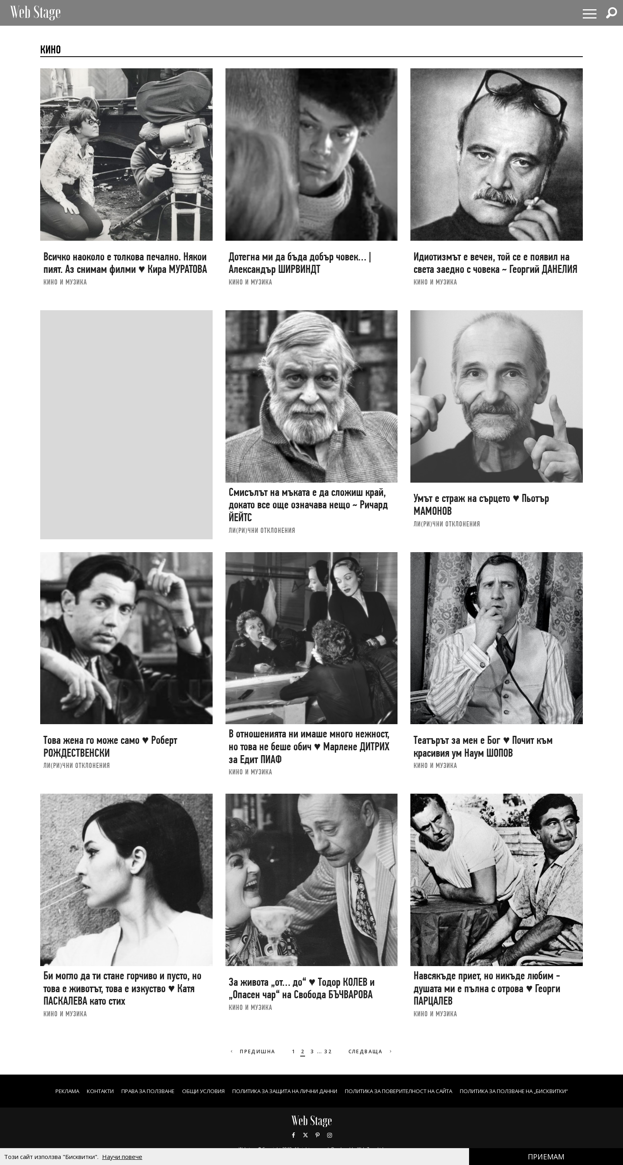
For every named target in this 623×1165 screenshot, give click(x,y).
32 (328, 1051)
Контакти (74, 1091)
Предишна (251, 1051)
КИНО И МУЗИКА (65, 282)
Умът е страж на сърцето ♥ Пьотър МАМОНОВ (481, 504)
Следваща (372, 1051)
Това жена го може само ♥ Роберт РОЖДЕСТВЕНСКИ (110, 746)
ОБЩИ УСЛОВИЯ (188, 1091)
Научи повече (122, 1157)
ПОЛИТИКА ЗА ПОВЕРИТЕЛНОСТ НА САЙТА (406, 1091)
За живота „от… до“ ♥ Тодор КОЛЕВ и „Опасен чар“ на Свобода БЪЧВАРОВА (302, 988)
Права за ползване (127, 1091)
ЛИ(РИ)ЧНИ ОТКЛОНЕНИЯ (262, 530)
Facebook (293, 1135)
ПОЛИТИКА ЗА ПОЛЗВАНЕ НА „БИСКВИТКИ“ (536, 1091)
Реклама (38, 1091)
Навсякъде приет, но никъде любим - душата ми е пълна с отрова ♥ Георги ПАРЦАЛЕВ (487, 988)
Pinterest (318, 1135)
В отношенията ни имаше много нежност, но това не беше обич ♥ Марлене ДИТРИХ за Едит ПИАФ (309, 746)
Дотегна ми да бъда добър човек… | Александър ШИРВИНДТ (300, 263)
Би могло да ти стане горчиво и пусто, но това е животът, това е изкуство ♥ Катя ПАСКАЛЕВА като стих (122, 988)
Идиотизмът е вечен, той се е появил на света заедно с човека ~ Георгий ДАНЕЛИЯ (496, 263)
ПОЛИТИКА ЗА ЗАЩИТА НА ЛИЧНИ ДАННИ (278, 1091)
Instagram (330, 1135)
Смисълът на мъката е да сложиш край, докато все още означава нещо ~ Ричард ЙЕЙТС (308, 504)
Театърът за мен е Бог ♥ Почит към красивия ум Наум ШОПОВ (483, 746)
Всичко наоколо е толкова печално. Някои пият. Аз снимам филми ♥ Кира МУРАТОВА (125, 263)
